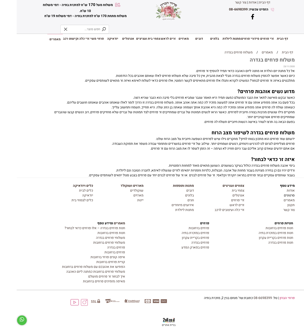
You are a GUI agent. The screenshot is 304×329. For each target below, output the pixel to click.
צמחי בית (221, 190)
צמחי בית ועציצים (131, 38)
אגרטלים (111, 38)
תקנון (274, 205)
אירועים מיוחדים (166, 205)
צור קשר (224, 2)
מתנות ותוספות (166, 185)
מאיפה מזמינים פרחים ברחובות (87, 281)
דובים (182, 38)
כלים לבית (69, 190)
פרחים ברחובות (182, 228)
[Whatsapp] (5, 320)
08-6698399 (221, 9)
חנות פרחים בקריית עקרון (259, 237)
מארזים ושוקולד (115, 185)
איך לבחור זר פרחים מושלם (90, 276)
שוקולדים (120, 190)
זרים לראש (151, 38)
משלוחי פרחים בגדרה (93, 237)
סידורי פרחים (233, 38)
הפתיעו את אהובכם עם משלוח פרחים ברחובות (76, 266)
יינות (124, 200)
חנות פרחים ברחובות (262, 228)
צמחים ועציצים (217, 185)
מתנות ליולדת (215, 38)
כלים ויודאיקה (66, 185)
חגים (174, 200)
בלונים (197, 38)
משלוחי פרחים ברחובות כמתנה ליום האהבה (79, 271)
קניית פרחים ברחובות (94, 262)
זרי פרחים (250, 38)
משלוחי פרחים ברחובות (92, 242)
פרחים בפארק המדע (179, 247)
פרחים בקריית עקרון (179, 237)
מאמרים (37, 39)
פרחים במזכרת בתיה (179, 232)
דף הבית (248, 2)
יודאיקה (96, 38)
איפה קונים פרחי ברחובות (91, 257)
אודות (236, 2)
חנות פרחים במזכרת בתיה (259, 232)
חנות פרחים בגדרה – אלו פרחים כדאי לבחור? (78, 228)
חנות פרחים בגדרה (264, 242)
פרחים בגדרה (184, 242)
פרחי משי (80, 38)
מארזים (166, 39)
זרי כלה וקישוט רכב (59, 38)
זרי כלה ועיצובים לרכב (213, 209)
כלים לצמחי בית (65, 200)
